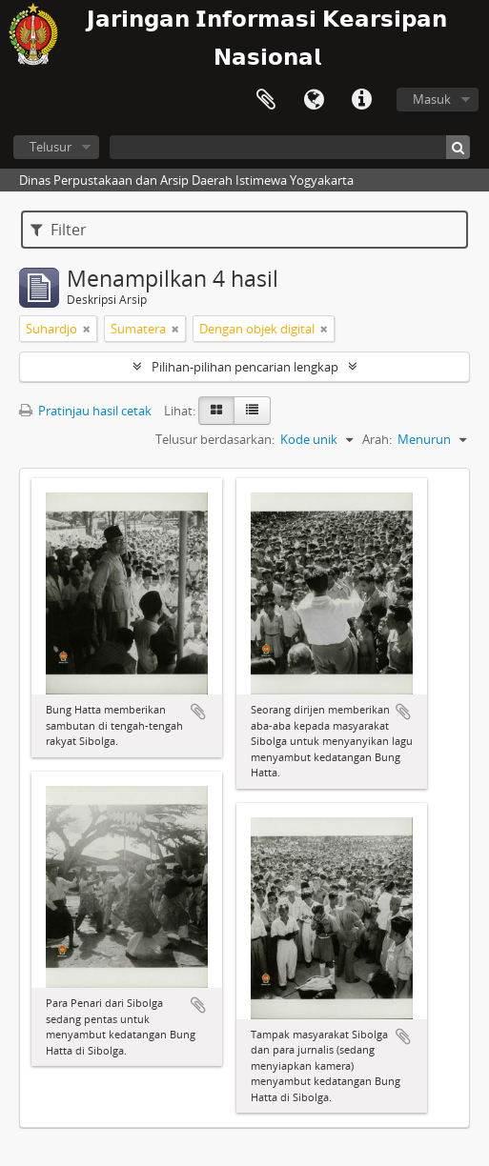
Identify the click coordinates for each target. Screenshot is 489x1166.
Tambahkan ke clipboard (198, 711)
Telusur (50, 146)
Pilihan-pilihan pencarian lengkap (245, 366)
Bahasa (313, 100)
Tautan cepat (361, 100)
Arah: (377, 439)
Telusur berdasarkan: (215, 439)
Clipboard (266, 100)
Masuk (432, 99)
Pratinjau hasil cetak (85, 410)
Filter (59, 229)
